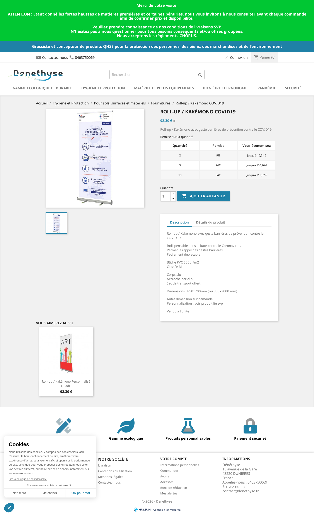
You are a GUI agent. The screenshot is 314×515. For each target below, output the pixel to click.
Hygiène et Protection (103, 88)
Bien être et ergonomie (225, 88)
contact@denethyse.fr (240, 491)
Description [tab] (179, 222)
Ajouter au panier (203, 196)
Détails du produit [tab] (210, 222)
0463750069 (85, 57)
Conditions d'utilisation (115, 471)
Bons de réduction (173, 488)
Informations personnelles (179, 465)
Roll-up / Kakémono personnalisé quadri (66, 383)
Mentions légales (110, 477)
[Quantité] (165, 196)
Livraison (104, 465)
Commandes (169, 470)
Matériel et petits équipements (164, 88)
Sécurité (293, 88)
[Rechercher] (157, 74)
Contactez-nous (55, 57)
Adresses (167, 482)
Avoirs (164, 476)
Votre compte (173, 458)
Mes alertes (168, 493)
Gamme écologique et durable (42, 88)
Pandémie (267, 88)
